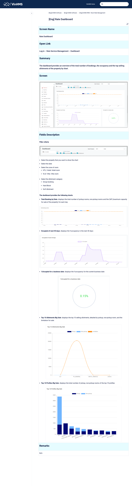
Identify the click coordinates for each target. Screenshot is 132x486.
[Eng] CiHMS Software (55, 13)
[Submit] (102, 4)
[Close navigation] (31, 13)
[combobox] (114, 4)
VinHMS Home (90, 4)
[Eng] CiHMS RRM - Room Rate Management (92, 13)
